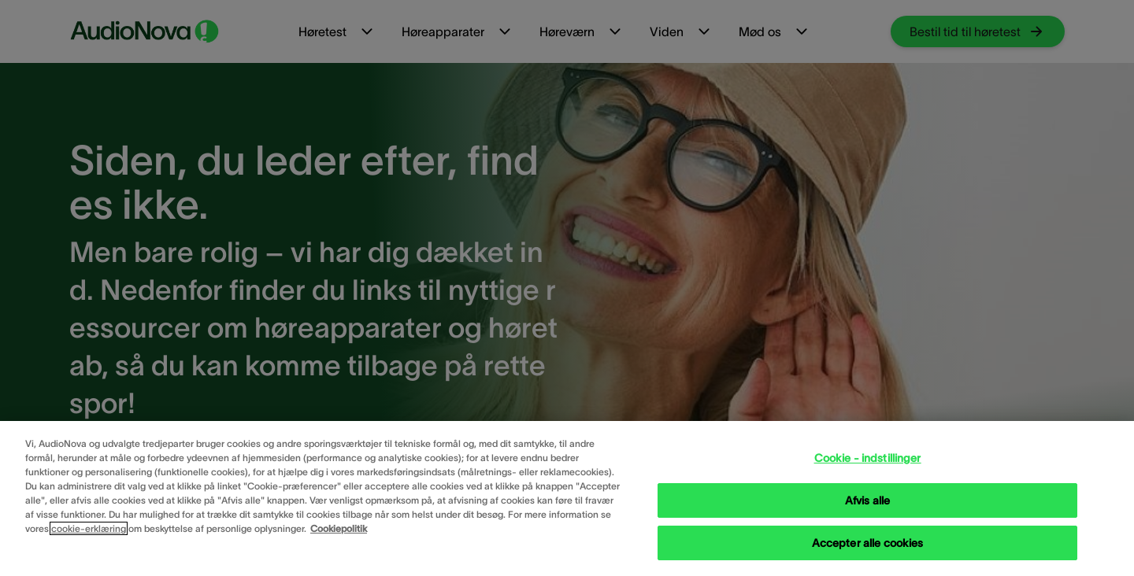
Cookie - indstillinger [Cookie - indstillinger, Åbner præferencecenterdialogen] (867, 458)
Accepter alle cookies (868, 543)
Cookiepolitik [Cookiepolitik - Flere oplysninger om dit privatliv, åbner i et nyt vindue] (338, 528)
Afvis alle (867, 500)
